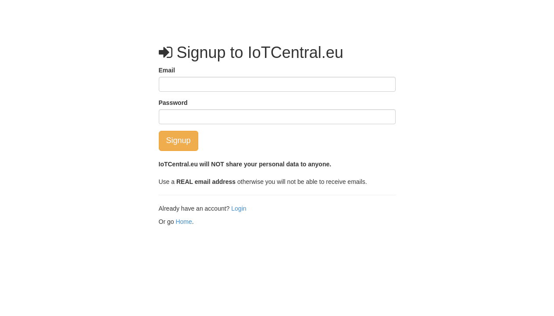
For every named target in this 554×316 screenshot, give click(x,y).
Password (173, 102)
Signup (178, 140)
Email (167, 70)
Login (238, 208)
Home (183, 221)
